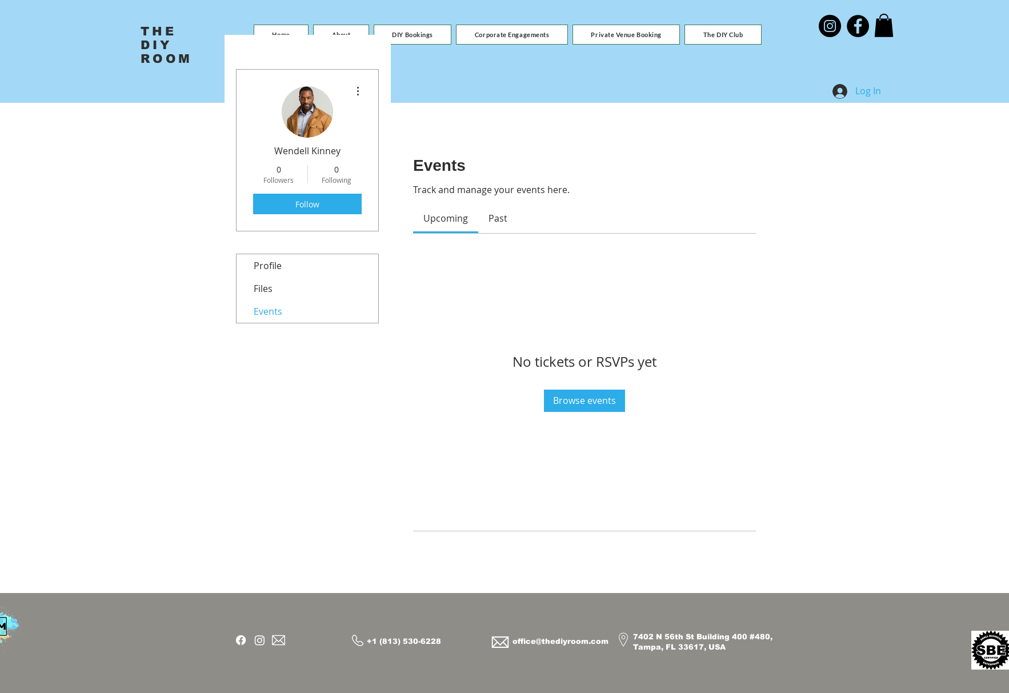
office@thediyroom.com (560, 641)
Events (268, 311)
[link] (445, 218)
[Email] (278, 640)
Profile (268, 265)
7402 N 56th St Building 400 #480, (702, 636)
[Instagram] (830, 26)
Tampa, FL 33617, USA (679, 647)
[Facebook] (858, 26)
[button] (413, 35)
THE (159, 31)
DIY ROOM (167, 51)
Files (263, 288)
